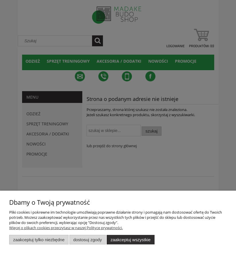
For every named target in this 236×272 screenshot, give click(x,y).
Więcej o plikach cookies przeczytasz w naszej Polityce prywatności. (66, 227)
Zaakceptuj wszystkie (131, 239)
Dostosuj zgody (87, 239)
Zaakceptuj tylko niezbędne (39, 239)
